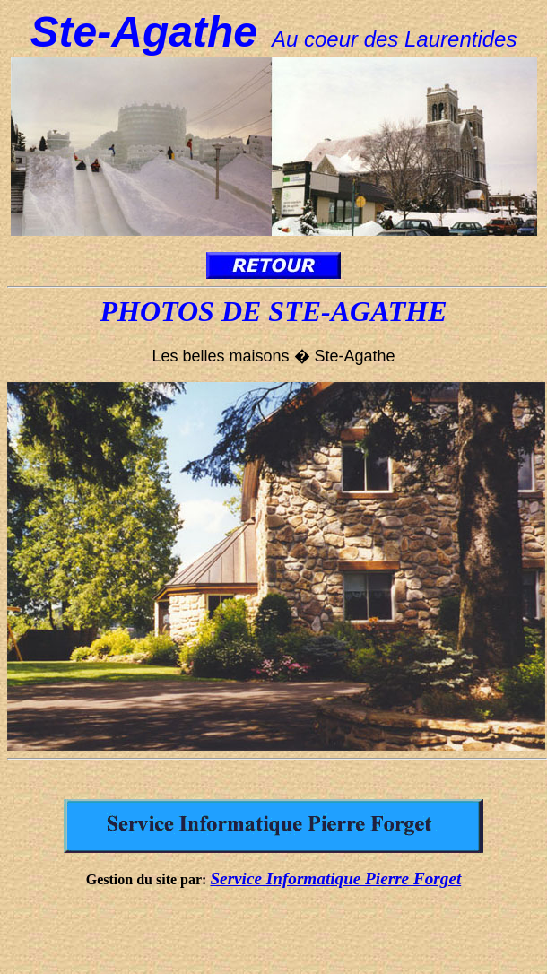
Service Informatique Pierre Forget (335, 878)
